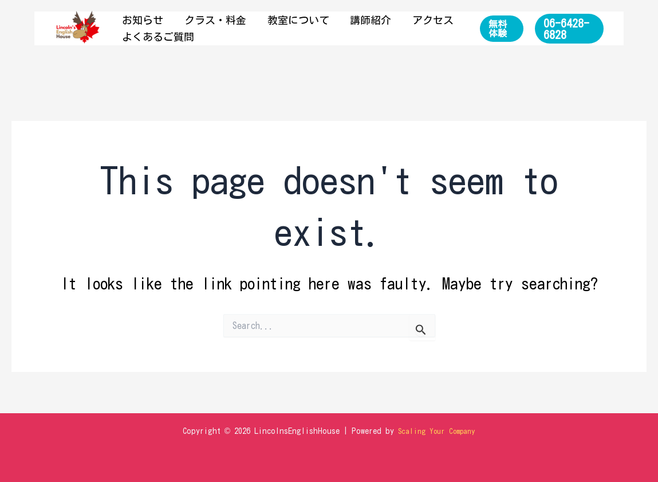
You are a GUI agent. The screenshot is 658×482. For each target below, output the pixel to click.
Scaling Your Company (437, 431)
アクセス (390, 20)
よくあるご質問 (153, 37)
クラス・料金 (201, 20)
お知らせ (138, 20)
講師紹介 (337, 20)
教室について (274, 20)
